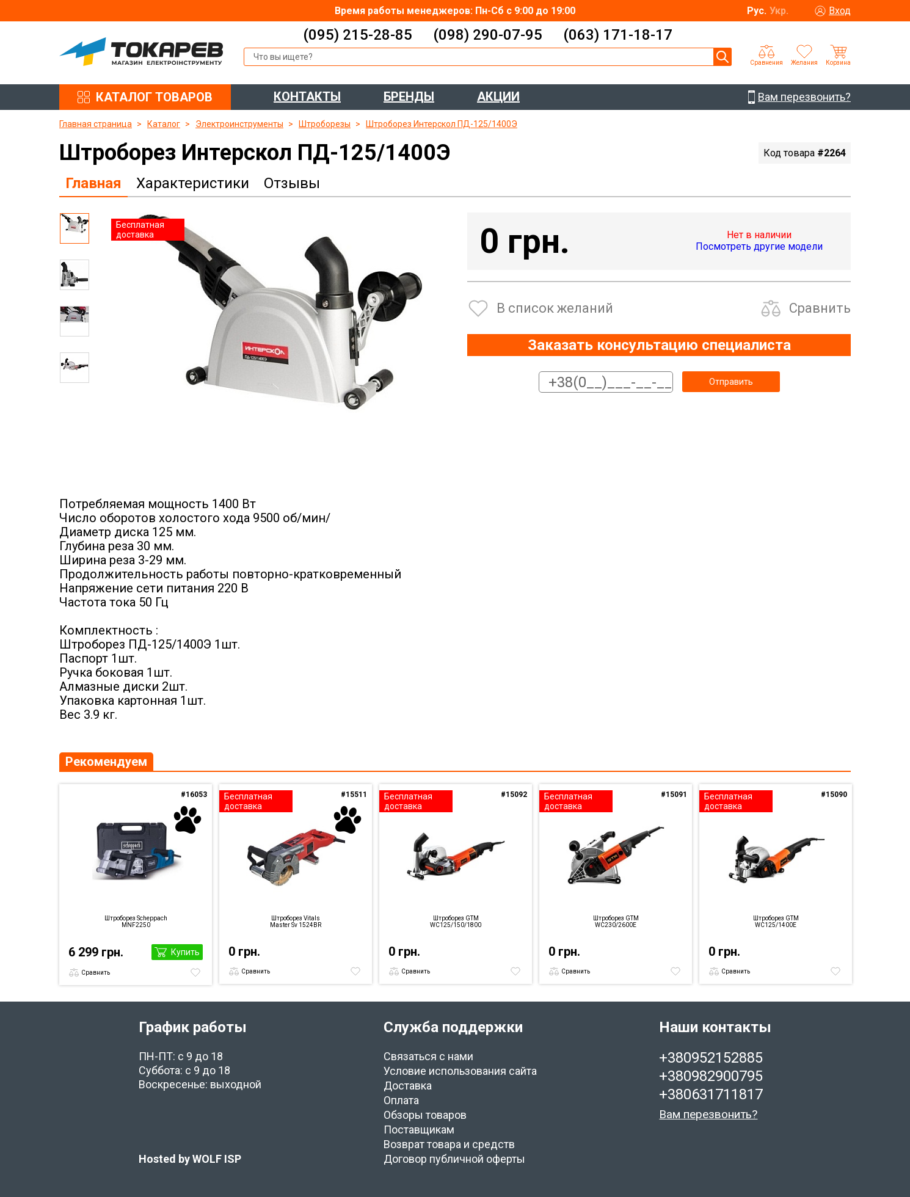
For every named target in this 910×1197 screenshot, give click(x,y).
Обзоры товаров (425, 1114)
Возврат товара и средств (449, 1144)
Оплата (401, 1100)
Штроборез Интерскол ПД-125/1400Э (441, 124)
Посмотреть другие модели (759, 246)
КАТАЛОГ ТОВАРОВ (154, 97)
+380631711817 (711, 1094)
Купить (185, 952)
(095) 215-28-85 (357, 34)
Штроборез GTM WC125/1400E (776, 921)
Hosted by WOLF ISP (190, 1158)
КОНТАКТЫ (307, 96)
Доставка (408, 1085)
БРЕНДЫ (409, 96)
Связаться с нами (428, 1056)
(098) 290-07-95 (487, 34)
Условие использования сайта (460, 1070)
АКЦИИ (498, 96)
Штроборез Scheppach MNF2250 (135, 921)
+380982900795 (711, 1076)
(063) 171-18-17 (617, 34)
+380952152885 (711, 1057)
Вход (840, 10)
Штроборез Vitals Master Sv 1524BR (295, 921)
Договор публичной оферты (454, 1158)
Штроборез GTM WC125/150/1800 (455, 921)
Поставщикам (419, 1129)
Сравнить (820, 308)
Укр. (779, 10)
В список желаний (555, 308)
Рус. (756, 10)
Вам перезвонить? (708, 1114)
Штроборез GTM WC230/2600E (616, 921)
